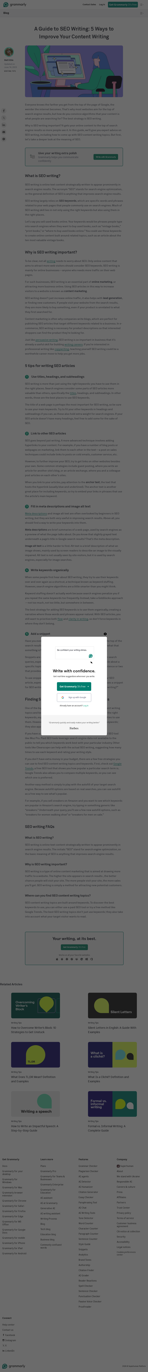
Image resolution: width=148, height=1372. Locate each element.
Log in (85, 705)
